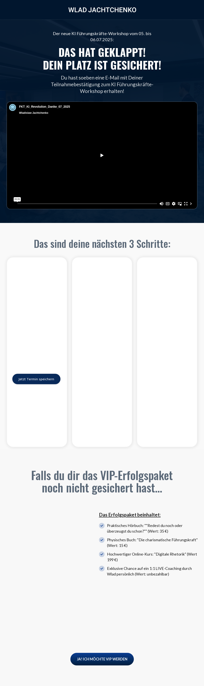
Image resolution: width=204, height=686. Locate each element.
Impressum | (166, 677)
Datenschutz (187, 677)
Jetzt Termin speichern (36, 425)
